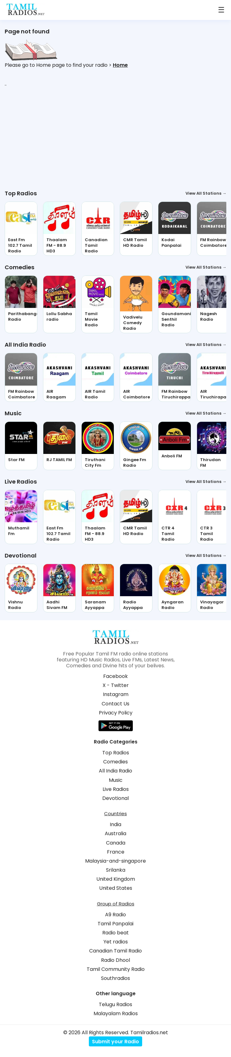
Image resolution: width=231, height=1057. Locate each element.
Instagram (115, 694)
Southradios (115, 978)
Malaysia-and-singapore (115, 861)
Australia (115, 833)
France (115, 851)
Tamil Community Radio (116, 969)
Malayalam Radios (116, 1013)
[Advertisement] (115, 138)
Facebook (115, 676)
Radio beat (115, 932)
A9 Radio (115, 914)
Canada (115, 842)
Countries (115, 813)
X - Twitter (116, 685)
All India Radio (115, 770)
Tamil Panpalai (115, 923)
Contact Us (115, 703)
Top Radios (115, 752)
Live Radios (116, 789)
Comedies (115, 761)
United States (115, 888)
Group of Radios (115, 903)
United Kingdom (115, 879)
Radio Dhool (115, 960)
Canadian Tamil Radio (115, 950)
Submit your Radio (115, 1041)
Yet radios (115, 941)
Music (116, 780)
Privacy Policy (115, 712)
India (115, 824)
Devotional (115, 798)
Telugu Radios (115, 1004)
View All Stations (205, 193)
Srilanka (115, 870)
